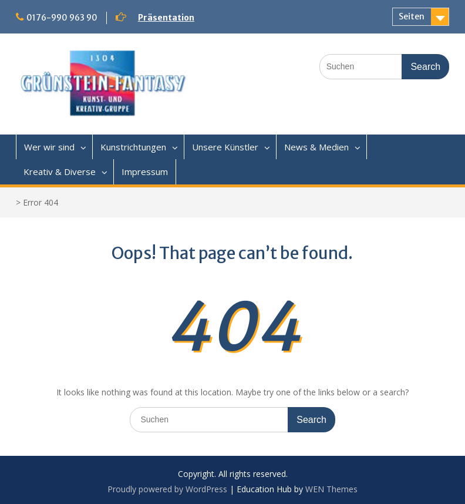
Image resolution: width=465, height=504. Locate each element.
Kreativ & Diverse (59, 171)
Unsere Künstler (225, 147)
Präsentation (166, 17)
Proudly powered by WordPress (167, 489)
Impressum (145, 171)
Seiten (411, 16)
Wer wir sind (49, 147)
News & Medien (316, 147)
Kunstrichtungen (133, 147)
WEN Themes (331, 489)
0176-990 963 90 (61, 17)
